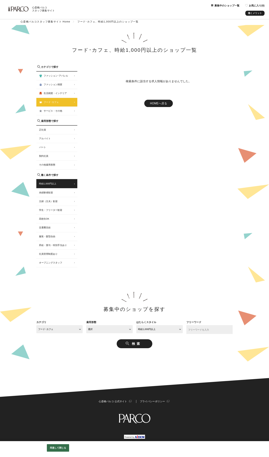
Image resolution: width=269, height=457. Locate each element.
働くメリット (255, 12)
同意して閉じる (58, 447)
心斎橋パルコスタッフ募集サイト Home (45, 21)
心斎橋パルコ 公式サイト (113, 401)
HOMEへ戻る (158, 103)
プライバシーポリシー (152, 401)
